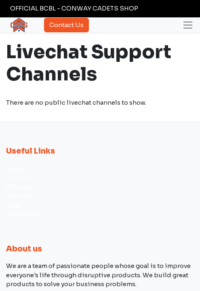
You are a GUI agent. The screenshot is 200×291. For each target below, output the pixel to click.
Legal (14, 205)
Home (15, 168)
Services (19, 195)
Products (20, 186)
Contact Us (66, 25)
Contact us (22, 213)
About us (20, 177)
